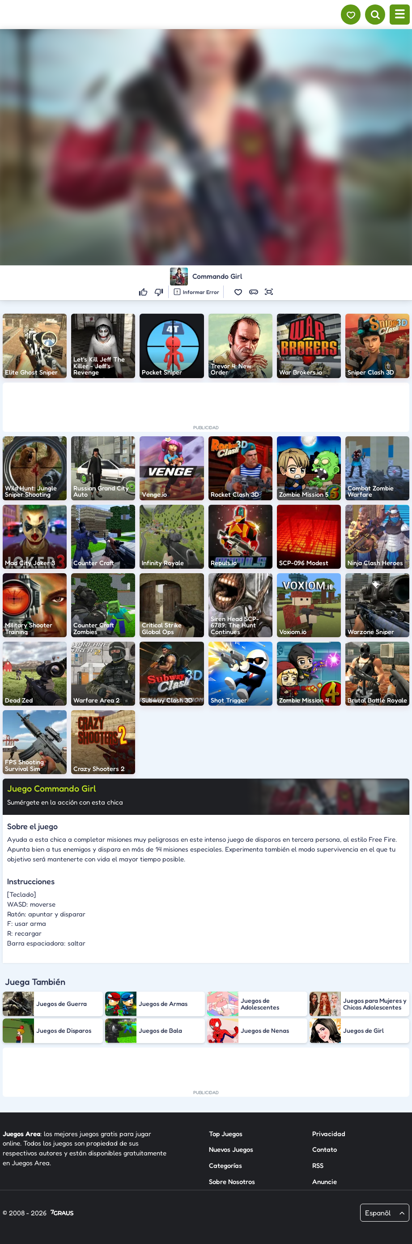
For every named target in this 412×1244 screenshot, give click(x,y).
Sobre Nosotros (232, 1181)
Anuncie (324, 1181)
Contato (324, 1149)
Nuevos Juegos (231, 1149)
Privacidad (328, 1133)
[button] (238, 291)
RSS (317, 1165)
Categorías (225, 1165)
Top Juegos (225, 1133)
